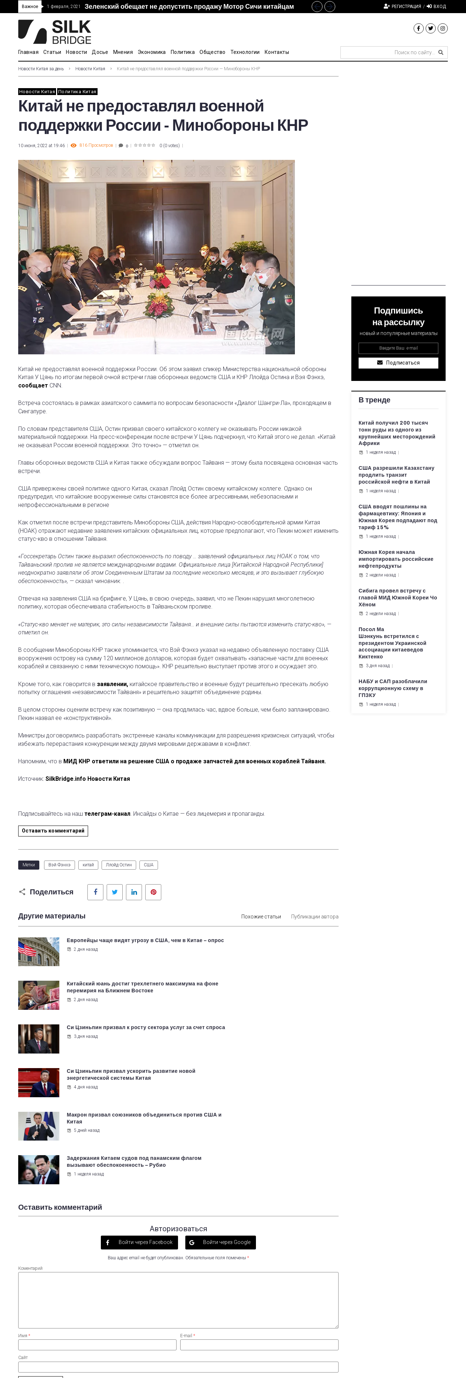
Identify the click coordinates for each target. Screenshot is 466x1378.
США (149, 864)
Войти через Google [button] (226, 1110)
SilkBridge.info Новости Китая (88, 778)
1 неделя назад (250, 1049)
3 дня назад (81, 999)
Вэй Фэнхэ (59, 864)
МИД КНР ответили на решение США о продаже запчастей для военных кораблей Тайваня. (195, 761)
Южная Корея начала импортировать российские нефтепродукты (396, 559)
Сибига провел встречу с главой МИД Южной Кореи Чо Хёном (398, 597)
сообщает (33, 385)
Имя (24, 1203)
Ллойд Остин (119, 864)
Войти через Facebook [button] (145, 1110)
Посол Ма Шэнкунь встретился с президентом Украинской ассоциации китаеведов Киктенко (393, 643)
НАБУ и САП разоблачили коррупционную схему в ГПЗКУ (393, 688)
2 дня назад (81, 956)
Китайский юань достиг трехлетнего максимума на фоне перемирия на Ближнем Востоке (280, 947)
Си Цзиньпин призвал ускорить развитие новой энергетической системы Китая (275, 990)
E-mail (187, 1203)
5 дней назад (82, 1042)
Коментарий (30, 1136)
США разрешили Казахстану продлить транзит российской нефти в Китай (397, 475)
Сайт (23, 1225)
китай (88, 864)
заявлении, (112, 684)
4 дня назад (247, 1006)
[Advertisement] (398, 176)
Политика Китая (77, 91)
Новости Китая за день (41, 68)
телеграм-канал (107, 813)
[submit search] (440, 52)
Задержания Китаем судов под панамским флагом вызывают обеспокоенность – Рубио (273, 1033)
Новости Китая (90, 68)
